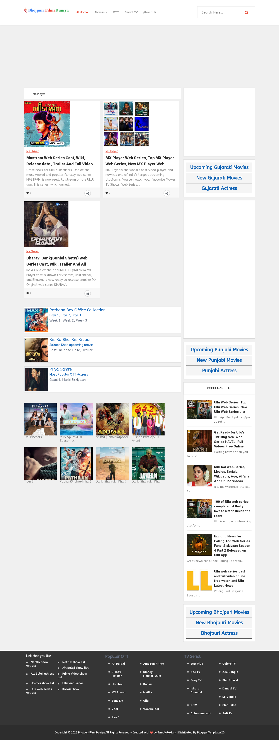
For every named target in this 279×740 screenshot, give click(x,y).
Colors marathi (201, 713)
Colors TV (229, 663)
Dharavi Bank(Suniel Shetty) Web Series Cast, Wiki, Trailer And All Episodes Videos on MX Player (56, 261)
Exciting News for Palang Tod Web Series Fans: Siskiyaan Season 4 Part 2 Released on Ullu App (232, 545)
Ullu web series (72, 683)
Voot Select (151, 709)
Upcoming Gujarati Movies (219, 167)
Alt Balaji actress (42, 673)
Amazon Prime (153, 663)
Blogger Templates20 (210, 732)
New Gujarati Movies (219, 178)
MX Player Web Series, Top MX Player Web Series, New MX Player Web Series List (139, 160)
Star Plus (197, 663)
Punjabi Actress (219, 371)
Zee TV (195, 672)
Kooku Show (70, 689)
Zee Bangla (230, 672)
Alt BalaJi (118, 663)
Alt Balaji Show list (75, 667)
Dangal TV (229, 688)
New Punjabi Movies (219, 360)
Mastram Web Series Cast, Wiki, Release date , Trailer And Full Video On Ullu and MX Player (59, 160)
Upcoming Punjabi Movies (219, 350)
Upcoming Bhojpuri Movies (219, 612)
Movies (101, 12)
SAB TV (227, 713)
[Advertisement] (139, 55)
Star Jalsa (229, 705)
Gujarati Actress (219, 188)
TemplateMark (166, 732)
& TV (194, 705)
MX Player (32, 150)
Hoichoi (117, 684)
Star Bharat (230, 680)
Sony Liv (117, 700)
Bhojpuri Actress (219, 633)
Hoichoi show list (42, 683)
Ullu (146, 700)
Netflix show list (73, 662)
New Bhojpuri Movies (219, 623)
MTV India (229, 696)
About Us (149, 12)
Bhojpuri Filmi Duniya (91, 732)
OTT (116, 12)
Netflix (147, 692)
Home (82, 12)
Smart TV (131, 12)
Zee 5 (115, 717)
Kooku (147, 684)
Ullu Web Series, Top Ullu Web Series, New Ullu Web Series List (230, 407)
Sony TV (196, 680)
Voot (115, 709)
